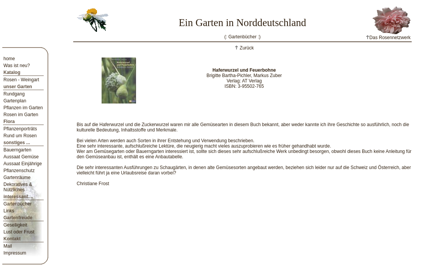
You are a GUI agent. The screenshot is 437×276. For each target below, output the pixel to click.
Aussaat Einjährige (22, 163)
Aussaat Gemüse (21, 156)
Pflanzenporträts (20, 128)
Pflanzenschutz (18, 170)
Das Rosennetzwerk (388, 37)
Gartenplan (14, 101)
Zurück (246, 48)
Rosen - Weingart (21, 79)
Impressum (14, 253)
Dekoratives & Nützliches (17, 187)
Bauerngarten (17, 150)
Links (8, 211)
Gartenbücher (17, 204)
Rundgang (14, 94)
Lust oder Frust (18, 232)
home (9, 58)
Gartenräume (17, 177)
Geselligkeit (15, 225)
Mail (7, 246)
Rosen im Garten (20, 114)
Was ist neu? (16, 65)
